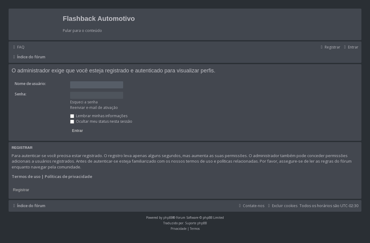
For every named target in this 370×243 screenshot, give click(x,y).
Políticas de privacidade (68, 176)
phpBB (168, 217)
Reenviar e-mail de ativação (94, 107)
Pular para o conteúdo (82, 30)
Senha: (20, 94)
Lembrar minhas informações (98, 115)
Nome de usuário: (30, 83)
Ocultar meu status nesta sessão (101, 121)
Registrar (21, 189)
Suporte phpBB (196, 223)
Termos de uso (26, 176)
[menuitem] (18, 47)
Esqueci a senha (84, 102)
